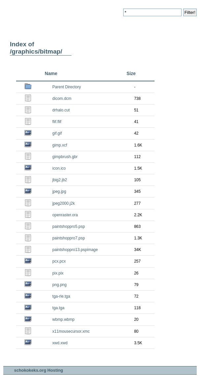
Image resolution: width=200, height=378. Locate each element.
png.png (59, 284)
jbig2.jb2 (59, 180)
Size (131, 73)
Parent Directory (66, 87)
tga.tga (58, 308)
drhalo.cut (61, 110)
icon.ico (59, 168)
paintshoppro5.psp (68, 226)
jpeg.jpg (59, 191)
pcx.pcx (59, 261)
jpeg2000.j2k (63, 203)
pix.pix (58, 273)
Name (51, 73)
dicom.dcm (61, 98)
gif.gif (57, 133)
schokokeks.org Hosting (38, 370)
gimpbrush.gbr (65, 156)
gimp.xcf (59, 145)
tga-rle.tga (61, 296)
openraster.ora (65, 215)
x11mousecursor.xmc (71, 331)
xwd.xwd (60, 343)
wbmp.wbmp (63, 319)
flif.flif (56, 121)
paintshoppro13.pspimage (75, 249)
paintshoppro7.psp (68, 238)
